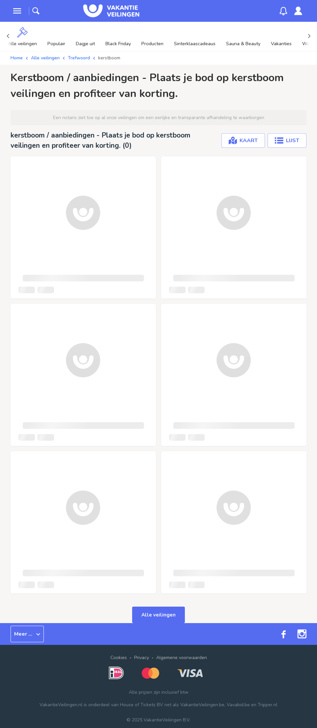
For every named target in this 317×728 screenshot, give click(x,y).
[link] (298, 11)
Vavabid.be (238, 705)
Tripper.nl (267, 705)
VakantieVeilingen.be (202, 705)
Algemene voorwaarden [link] (181, 657)
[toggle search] (36, 11)
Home (17, 58)
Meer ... (27, 634)
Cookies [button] (118, 657)
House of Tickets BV (141, 705)
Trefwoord (79, 58)
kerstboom (109, 58)
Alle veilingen (45, 58)
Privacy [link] (141, 657)
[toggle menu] (17, 10)
